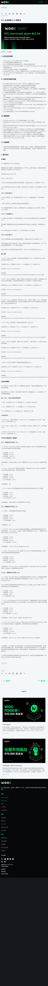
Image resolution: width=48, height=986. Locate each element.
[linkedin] (13, 14)
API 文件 (3, 824)
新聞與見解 (4, 7)
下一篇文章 (42, 681)
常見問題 (3, 830)
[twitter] (2, 14)
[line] (21, 14)
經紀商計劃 (4, 810)
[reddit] (17, 14)
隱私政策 (3, 871)
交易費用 (3, 817)
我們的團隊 (4, 841)
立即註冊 (41, 2)
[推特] (2, 859)
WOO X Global (4, 797)
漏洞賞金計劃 (4, 827)
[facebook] (9, 14)
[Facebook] (10, 859)
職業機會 (3, 844)
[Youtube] (8, 859)
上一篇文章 (5, 681)
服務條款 (3, 869)
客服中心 (3, 821)
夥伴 (2, 804)
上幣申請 (3, 807)
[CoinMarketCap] (5, 862)
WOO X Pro (4, 800)
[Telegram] (5, 859)
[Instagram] (2, 862)
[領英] (13, 859)
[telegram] (6, 14)
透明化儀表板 (4, 847)
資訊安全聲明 (4, 874)
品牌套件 (3, 850)
